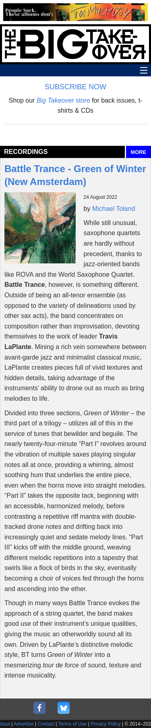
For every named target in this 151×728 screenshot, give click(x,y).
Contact (46, 724)
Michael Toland (113, 208)
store (63, 100)
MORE (138, 152)
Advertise (24, 724)
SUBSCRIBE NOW (75, 87)
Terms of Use (72, 724)
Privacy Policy (106, 724)
